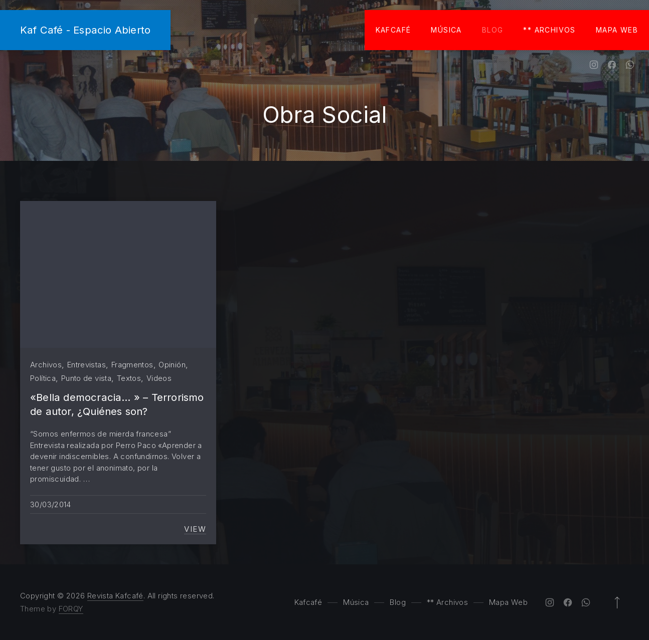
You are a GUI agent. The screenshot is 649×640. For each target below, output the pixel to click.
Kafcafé (393, 30)
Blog (493, 30)
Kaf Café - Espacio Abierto (85, 30)
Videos (159, 378)
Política (43, 378)
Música (446, 30)
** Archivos (549, 30)
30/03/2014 (50, 504)
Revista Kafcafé (115, 595)
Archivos (46, 364)
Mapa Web (617, 30)
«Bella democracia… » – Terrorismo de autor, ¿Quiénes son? (117, 404)
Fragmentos (132, 364)
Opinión (172, 364)
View (195, 529)
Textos (129, 378)
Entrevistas (86, 364)
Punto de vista (86, 378)
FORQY (71, 608)
